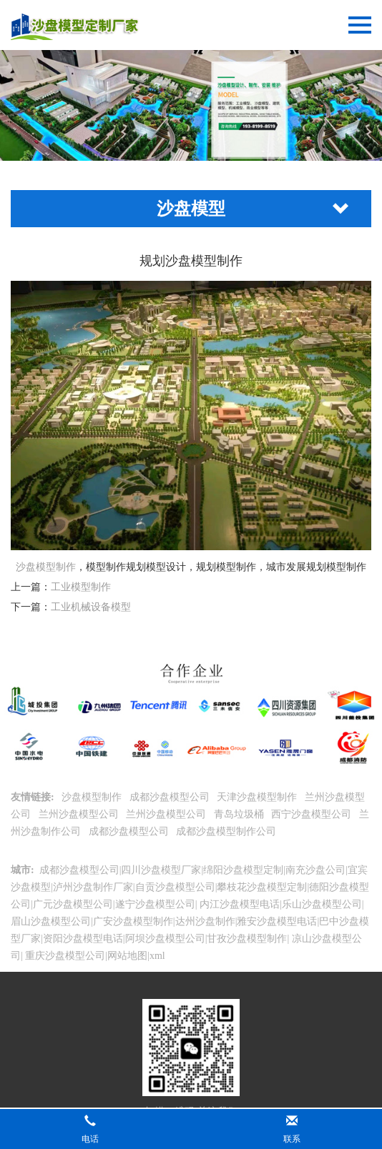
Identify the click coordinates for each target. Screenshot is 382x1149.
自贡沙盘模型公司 (175, 887)
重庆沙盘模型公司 (64, 955)
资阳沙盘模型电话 (83, 938)
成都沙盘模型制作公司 (227, 831)
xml (157, 955)
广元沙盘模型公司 (73, 904)
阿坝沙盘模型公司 (165, 938)
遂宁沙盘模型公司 (155, 904)
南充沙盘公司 (315, 870)
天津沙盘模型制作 (258, 797)
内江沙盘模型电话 (238, 904)
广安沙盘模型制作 (133, 921)
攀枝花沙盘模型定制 (262, 887)
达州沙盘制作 (205, 921)
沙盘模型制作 (46, 567)
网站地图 (127, 955)
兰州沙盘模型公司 (80, 814)
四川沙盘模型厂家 (161, 870)
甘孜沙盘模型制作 (247, 938)
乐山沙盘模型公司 (322, 904)
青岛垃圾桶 (240, 814)
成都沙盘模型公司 (170, 797)
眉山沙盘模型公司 (51, 921)
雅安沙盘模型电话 (277, 921)
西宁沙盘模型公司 (312, 814)
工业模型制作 (81, 587)
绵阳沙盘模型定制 (243, 870)
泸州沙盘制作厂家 (93, 887)
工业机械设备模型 (91, 607)
